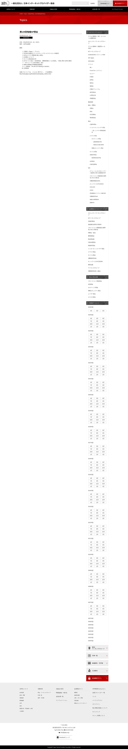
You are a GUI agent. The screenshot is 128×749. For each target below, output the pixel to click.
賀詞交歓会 (93, 92)
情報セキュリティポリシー (80, 703)
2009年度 (90, 570)
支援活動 (76, 700)
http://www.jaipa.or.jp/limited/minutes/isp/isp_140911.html (35, 74)
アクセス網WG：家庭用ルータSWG (96, 47)
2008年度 (90, 586)
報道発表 (90, 102)
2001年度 (90, 637)
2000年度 (90, 640)
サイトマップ (96, 711)
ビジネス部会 (92, 297)
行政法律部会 (93, 164)
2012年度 (90, 522)
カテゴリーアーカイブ (95, 32)
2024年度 (90, 330)
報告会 (91, 83)
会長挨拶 (22, 692)
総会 (91, 111)
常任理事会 (93, 114)
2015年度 (90, 474)
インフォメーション (117, 9)
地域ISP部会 (31, 13)
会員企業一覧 (96, 9)
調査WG (92, 202)
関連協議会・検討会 (74, 9)
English (93, 3)
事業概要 (22, 700)
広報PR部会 (93, 124)
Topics (25, 13)
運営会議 (90, 264)
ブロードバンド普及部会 (95, 281)
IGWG (91, 190)
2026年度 (90, 307)
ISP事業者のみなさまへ (99, 689)
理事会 (91, 108)
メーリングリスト (97, 700)
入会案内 (22, 711)
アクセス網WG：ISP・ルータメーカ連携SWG (97, 37)
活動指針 (22, 697)
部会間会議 (91, 239)
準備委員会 (93, 98)
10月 (91, 324)
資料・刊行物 (41, 697)
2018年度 (90, 426)
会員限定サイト (78, 689)
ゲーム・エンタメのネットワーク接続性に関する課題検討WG (98, 172)
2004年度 (90, 628)
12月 (103, 324)
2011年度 (90, 538)
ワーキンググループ (93, 268)
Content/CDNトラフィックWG (96, 54)
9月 (103, 321)
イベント (90, 64)
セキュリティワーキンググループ (97, 42)
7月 (91, 321)
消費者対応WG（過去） (94, 271)
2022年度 (90, 362)
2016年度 (90, 458)
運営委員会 (93, 117)
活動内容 (32, 9)
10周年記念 (93, 95)
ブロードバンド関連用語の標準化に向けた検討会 (98, 176)
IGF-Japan (91, 58)
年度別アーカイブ (94, 303)
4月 (91, 310)
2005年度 (90, 624)
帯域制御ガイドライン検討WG (98, 193)
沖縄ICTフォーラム (95, 89)
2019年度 (90, 410)
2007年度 (90, 602)
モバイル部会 (93, 151)
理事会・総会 (92, 232)
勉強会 (91, 86)
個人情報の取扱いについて (99, 708)
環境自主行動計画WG (99, 144)
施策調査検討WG (98, 141)
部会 (89, 121)
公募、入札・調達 (78, 697)
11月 (97, 324)
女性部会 (92, 161)
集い (91, 67)
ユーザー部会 (92, 294)
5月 (97, 310)
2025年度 (90, 315)
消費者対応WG (94, 196)
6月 (103, 310)
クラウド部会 (93, 135)
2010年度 (90, 554)
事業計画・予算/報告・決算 (26, 708)
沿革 (21, 703)
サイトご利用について (98, 715)
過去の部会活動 (93, 277)
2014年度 (90, 490)
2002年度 (90, 634)
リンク (94, 696)
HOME (21, 13)
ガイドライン (96, 704)
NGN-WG (92, 187)
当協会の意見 (53, 9)
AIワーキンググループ (94, 51)
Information (91, 61)
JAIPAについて (10, 9)
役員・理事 (22, 695)
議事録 (75, 692)
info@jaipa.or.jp (65, 732)
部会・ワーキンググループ (44, 692)
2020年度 (90, 394)
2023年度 (90, 346)
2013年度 (90, 506)
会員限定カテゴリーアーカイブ (98, 209)
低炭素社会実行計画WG (94, 224)
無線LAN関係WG (94, 199)
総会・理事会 (92, 105)
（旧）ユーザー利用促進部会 (99, 131)
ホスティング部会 (96, 138)
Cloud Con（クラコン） (96, 70)
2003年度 (90, 631)
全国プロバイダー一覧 (98, 692)
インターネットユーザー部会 (97, 127)
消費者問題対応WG (95, 181)
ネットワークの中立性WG (97, 184)
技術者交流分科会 (96, 157)
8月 (97, 321)
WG (89, 168)
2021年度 (90, 378)
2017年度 (90, 442)
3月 (103, 326)
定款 (21, 705)
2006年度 (90, 621)
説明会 (91, 80)
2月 (97, 326)
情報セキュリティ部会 (97, 148)
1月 (91, 326)
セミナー (92, 73)
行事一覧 (40, 695)
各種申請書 (77, 695)
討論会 (91, 76)
